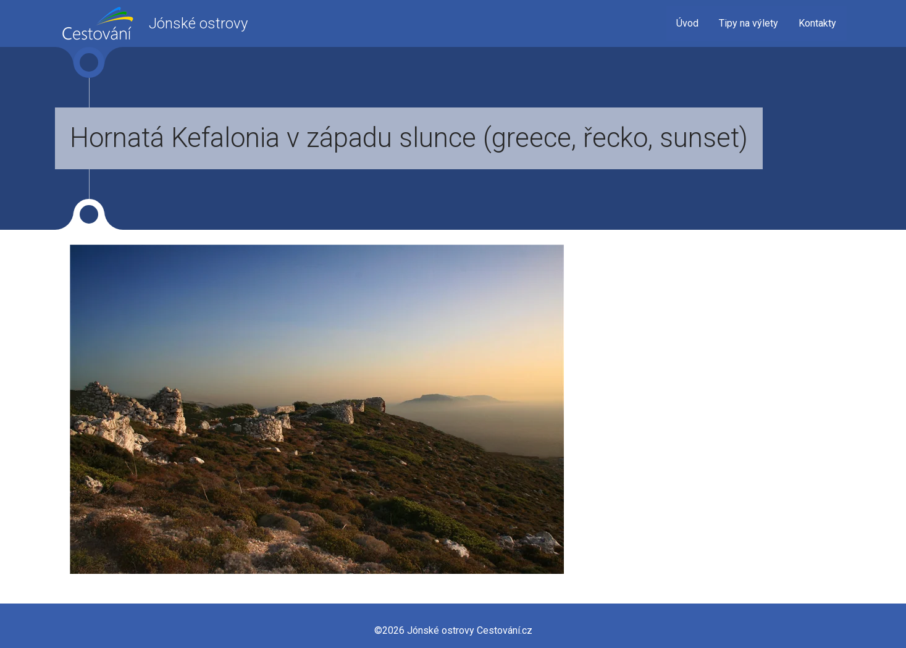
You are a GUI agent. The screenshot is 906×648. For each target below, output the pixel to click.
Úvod (687, 23)
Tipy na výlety (748, 23)
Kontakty (817, 23)
